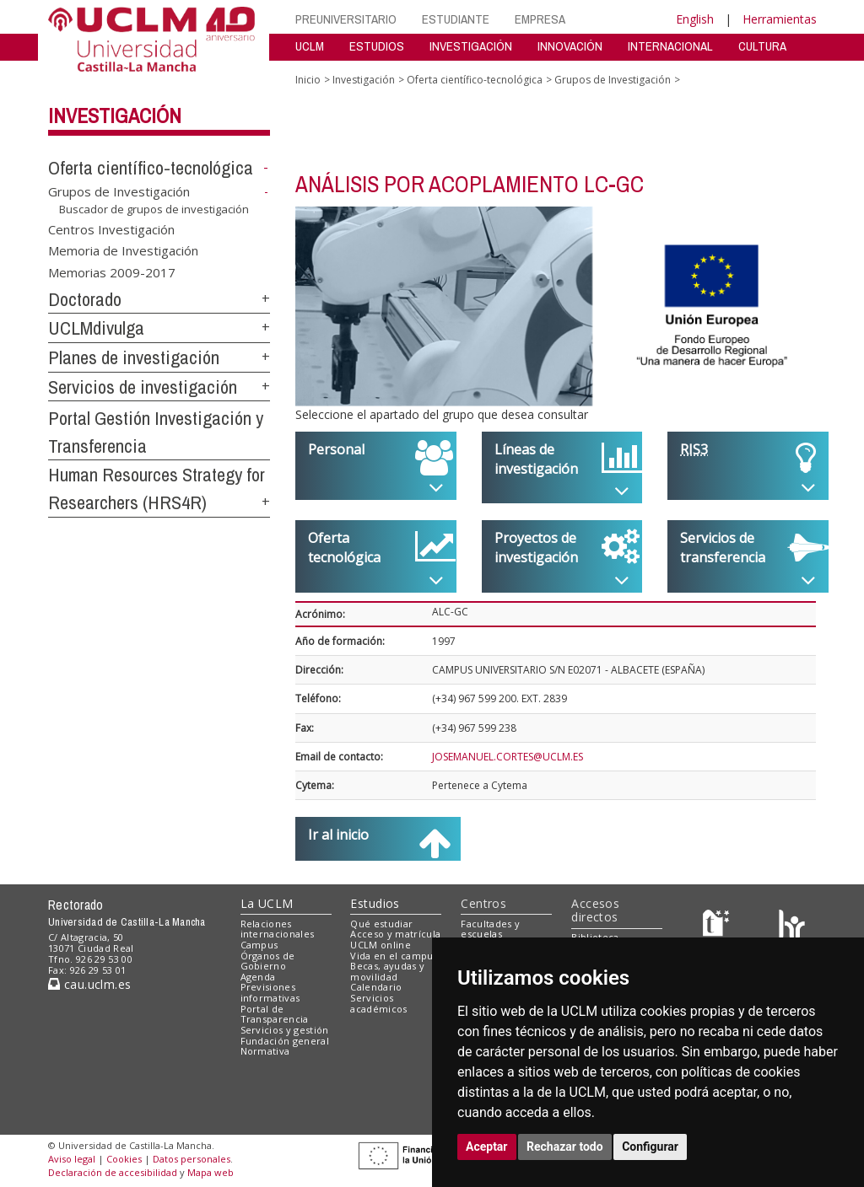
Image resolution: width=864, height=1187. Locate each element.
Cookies (124, 1158)
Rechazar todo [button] (564, 1146)
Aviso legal (71, 1158)
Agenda (258, 976)
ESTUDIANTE (455, 19)
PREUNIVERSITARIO (346, 19)
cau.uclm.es (89, 984)
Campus (259, 944)
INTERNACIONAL (670, 46)
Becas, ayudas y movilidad (387, 971)
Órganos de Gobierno (267, 961)
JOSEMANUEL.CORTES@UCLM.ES (507, 756)
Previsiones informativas (270, 992)
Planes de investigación (133, 357)
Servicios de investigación (142, 387)
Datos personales (191, 1158)
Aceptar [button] (487, 1146)
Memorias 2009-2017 (112, 271)
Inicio (308, 80)
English (695, 19)
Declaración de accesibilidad (112, 1172)
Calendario (376, 986)
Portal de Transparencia (274, 1014)
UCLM (309, 46)
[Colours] (792, 927)
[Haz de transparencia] (718, 927)
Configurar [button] (650, 1146)
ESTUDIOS (376, 46)
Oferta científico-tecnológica (150, 167)
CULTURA (762, 46)
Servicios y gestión (284, 1029)
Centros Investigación (111, 228)
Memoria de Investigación (123, 250)
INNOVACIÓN (569, 46)
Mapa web (210, 1172)
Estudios (374, 903)
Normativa (265, 1051)
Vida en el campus (394, 955)
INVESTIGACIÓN (470, 46)
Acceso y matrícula (395, 933)
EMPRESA (540, 19)
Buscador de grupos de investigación (154, 209)
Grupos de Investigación (119, 191)
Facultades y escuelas (490, 929)
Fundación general (285, 1040)
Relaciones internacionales (277, 929)
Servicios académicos (378, 1003)
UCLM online (380, 944)
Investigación (114, 115)
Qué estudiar (381, 923)
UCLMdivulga (96, 328)
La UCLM (267, 903)
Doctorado (85, 299)
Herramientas (779, 19)
